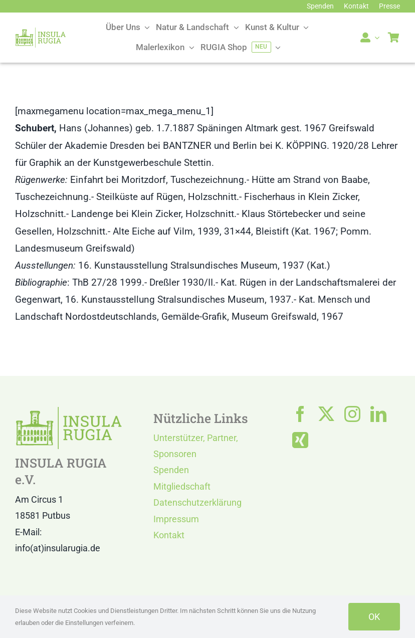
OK (374, 616)
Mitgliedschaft (182, 486)
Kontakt (168, 535)
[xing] (300, 440)
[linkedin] (378, 414)
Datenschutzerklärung (197, 502)
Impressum (176, 519)
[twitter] (326, 414)
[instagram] (352, 414)
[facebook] (300, 414)
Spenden (171, 470)
